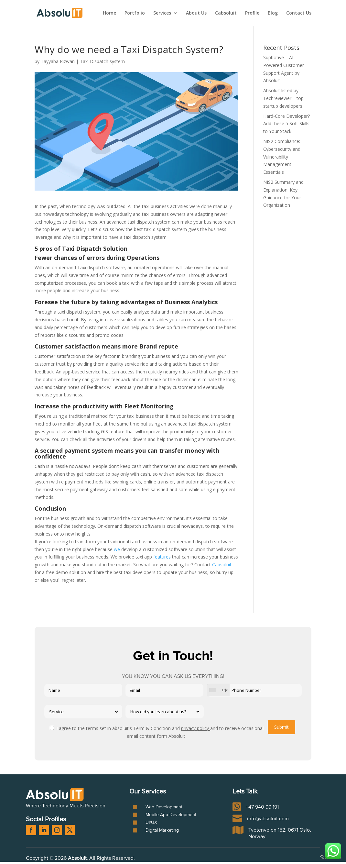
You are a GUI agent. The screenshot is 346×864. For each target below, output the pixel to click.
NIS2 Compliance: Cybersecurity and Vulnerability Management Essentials (281, 156)
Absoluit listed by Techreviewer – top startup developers (283, 98)
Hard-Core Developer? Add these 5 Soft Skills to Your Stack (286, 124)
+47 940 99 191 (262, 807)
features (162, 557)
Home (109, 13)
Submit (281, 727)
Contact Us (298, 13)
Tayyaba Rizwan (58, 61)
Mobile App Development (171, 815)
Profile (252, 13)
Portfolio (134, 13)
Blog (273, 13)
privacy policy (195, 728)
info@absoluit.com (268, 818)
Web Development (164, 807)
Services (162, 13)
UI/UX (151, 822)
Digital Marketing (162, 830)
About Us (196, 13)
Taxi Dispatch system (102, 61)
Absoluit (77, 858)
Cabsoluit (226, 13)
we (116, 549)
